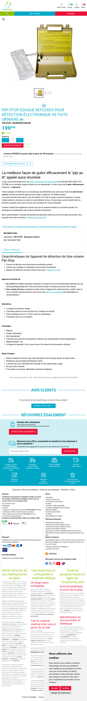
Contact (5, 508)
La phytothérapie (70, 635)
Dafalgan (15, 639)
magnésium (14, 659)
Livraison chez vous (52, 549)
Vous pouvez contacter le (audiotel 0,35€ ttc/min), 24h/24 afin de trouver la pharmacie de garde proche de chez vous (64, 533)
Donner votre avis (43, 406)
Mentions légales (51, 510)
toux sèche (18, 643)
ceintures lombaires (36, 595)
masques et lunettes (37, 690)
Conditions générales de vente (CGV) (57, 508)
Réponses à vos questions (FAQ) (12, 558)
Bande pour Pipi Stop (37, 217)
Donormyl (11, 653)
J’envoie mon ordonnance (23, 432)
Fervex (3, 651)
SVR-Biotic (67, 610)
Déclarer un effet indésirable (54, 505)
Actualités (49, 497)
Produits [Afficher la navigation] (42, 13)
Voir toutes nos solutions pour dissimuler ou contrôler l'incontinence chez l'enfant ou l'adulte (40, 227)
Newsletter (6, 505)
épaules (39, 599)
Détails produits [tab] (12, 250)
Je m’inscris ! (70, 451)
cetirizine (4, 649)
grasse (4, 645)
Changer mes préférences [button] (61, 693)
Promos (71, 13)
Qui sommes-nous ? (8, 503)
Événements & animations (54, 501)
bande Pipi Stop (54, 270)
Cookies (48, 514)
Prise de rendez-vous (52, 499)
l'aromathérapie (64, 637)
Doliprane (17, 635)
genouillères (49, 593)
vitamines (17, 661)
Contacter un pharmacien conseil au (19, 510)
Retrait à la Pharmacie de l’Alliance (56, 547)
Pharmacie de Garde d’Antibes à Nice (57, 524)
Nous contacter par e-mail (19, 514)
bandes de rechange (54, 292)
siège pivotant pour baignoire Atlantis (41, 665)
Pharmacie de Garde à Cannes (55, 529)
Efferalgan (6, 639)
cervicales (34, 599)
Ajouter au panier (12, 145)
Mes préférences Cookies (54, 516)
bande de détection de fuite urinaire (43, 182)
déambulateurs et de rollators (40, 652)
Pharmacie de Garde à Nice (54, 522)
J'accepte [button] (54, 688)
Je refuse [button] (65, 688)
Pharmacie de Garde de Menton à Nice (58, 527)
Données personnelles (53, 512)
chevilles (52, 599)
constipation (13, 647)
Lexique (48, 503)
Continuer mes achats (14, 164)
